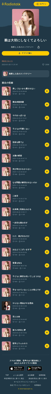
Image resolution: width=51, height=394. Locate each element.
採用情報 (42, 375)
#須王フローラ (7, 61)
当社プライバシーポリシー (20, 385)
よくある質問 (18, 375)
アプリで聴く (25, 53)
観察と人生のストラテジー (22, 47)
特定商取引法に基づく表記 (14, 378)
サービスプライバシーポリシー (25, 382)
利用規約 (37, 385)
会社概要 (31, 375)
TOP (7, 375)
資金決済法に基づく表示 (38, 378)
